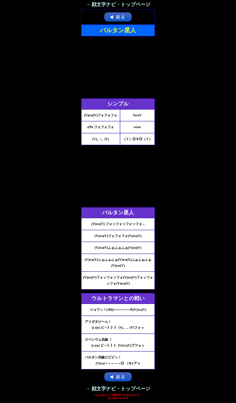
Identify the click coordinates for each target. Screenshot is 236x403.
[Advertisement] (118, 67)
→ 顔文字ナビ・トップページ (118, 4)
